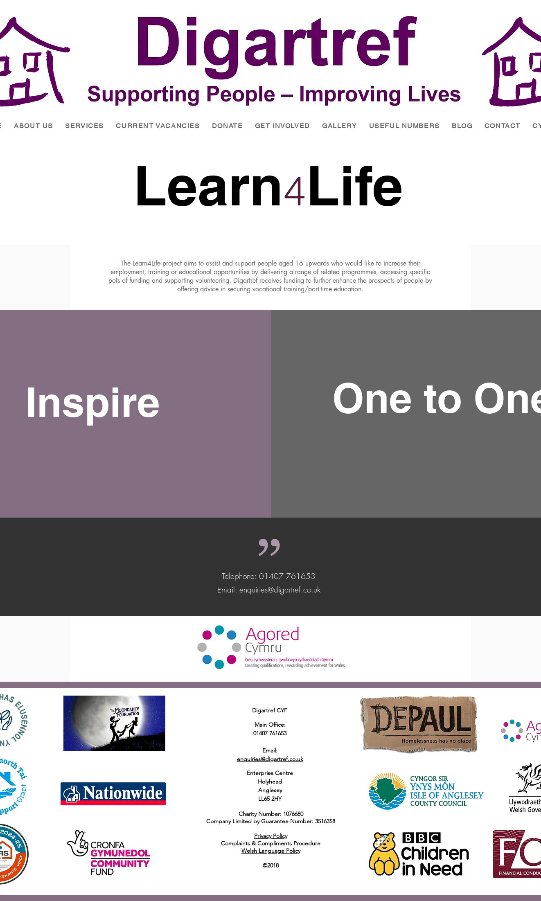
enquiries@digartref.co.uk (279, 589)
